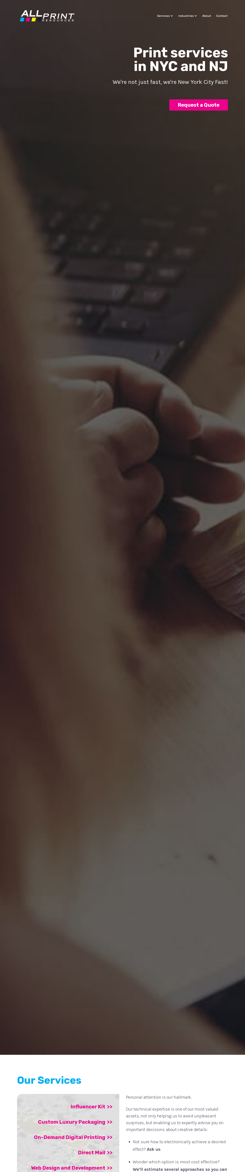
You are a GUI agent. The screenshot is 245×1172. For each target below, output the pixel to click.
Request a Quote (198, 105)
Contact (221, 16)
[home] (47, 16)
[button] (166, 16)
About (206, 16)
